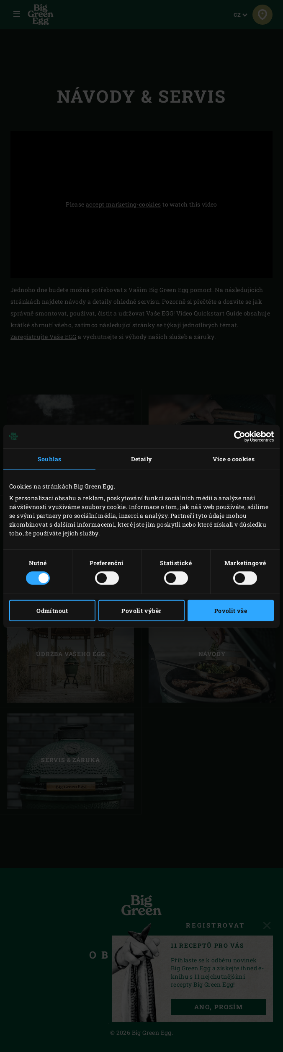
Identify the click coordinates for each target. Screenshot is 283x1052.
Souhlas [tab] (50, 459)
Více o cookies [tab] (234, 459)
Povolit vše (230, 611)
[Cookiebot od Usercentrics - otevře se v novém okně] (237, 436)
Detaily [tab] (141, 459)
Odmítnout (52, 611)
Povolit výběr (141, 611)
